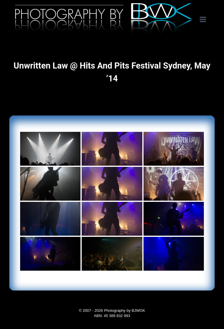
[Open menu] (206, 19)
